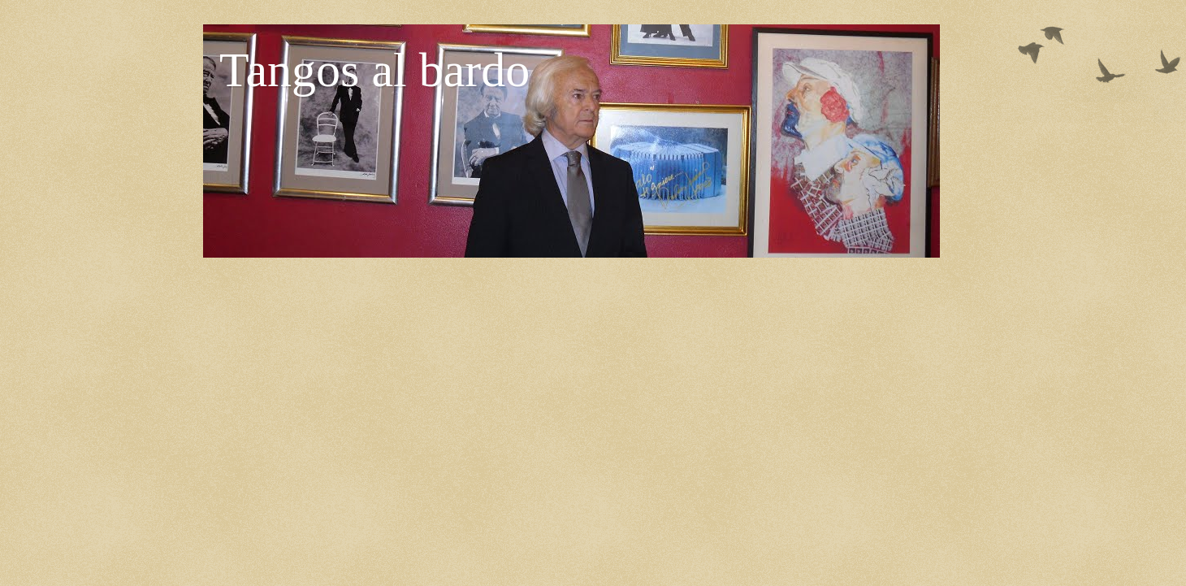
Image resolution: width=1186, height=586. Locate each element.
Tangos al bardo (374, 70)
